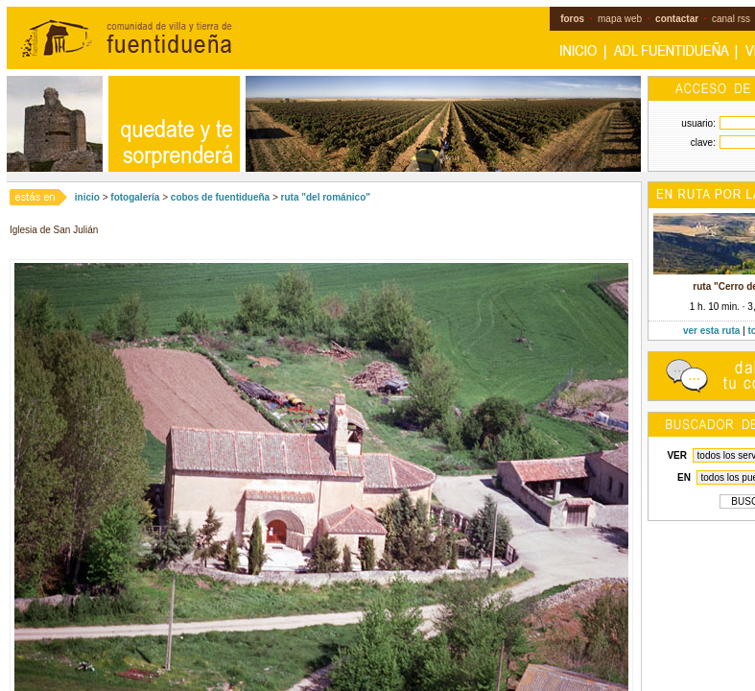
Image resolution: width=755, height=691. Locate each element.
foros (572, 18)
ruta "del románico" (325, 197)
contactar (676, 18)
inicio (87, 197)
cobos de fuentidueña (220, 197)
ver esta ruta (711, 330)
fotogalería (134, 197)
